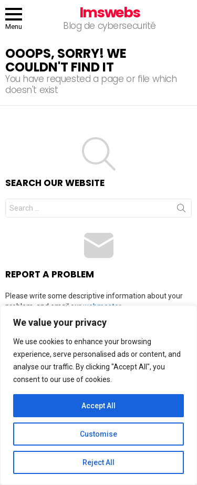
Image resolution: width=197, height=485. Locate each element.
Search (181, 210)
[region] (98, 395)
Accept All (98, 405)
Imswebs (109, 12)
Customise (98, 434)
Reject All (98, 462)
